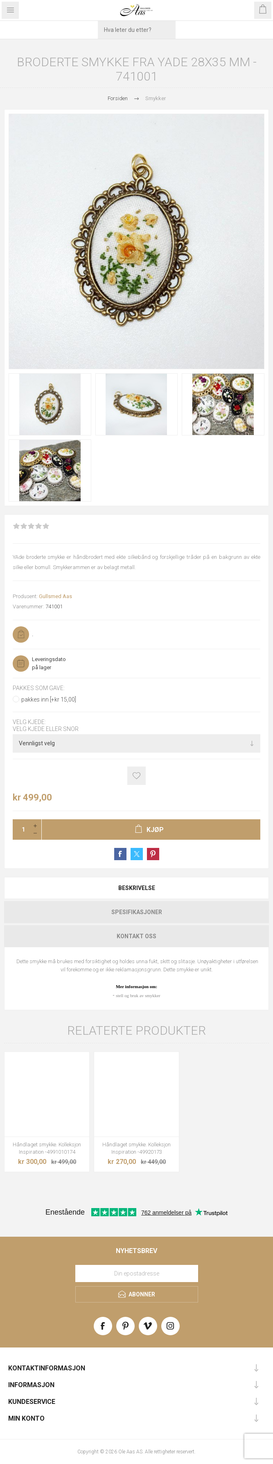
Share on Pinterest (153, 854)
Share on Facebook (120, 854)
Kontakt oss (136, 936)
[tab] (136, 888)
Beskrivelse (136, 888)
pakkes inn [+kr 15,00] (48, 699)
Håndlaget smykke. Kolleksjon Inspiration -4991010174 (47, 1148)
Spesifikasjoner (136, 912)
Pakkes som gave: (39, 688)
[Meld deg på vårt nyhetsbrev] (136, 1273)
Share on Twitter (137, 854)
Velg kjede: (29, 722)
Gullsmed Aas (55, 596)
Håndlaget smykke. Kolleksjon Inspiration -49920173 (136, 1148)
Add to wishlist (136, 776)
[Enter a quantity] (21, 829)
